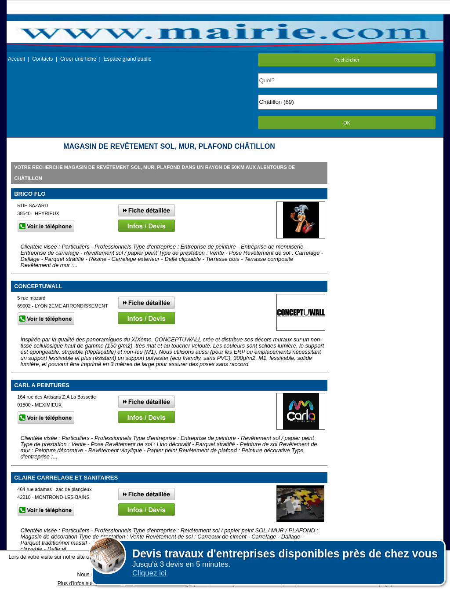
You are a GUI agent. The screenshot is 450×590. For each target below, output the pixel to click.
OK (346, 122)
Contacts (42, 59)
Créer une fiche (78, 59)
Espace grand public (127, 59)
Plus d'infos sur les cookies (89, 583)
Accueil (16, 59)
